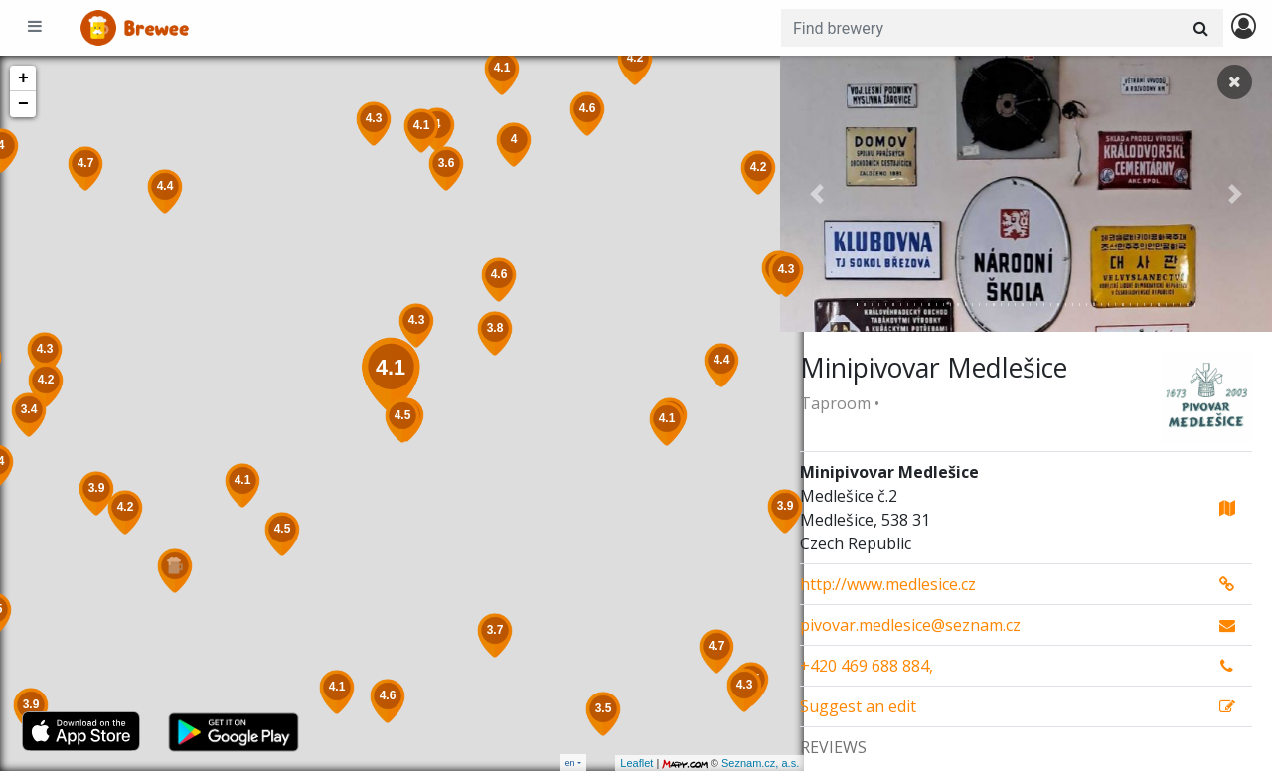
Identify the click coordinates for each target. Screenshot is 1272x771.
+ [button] (23, 78)
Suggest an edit (858, 706)
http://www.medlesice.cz (888, 584)
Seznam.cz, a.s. (736, 763)
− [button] (23, 104)
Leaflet (612, 763)
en (570, 762)
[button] (817, 194)
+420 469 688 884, (866, 666)
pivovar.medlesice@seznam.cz (910, 625)
